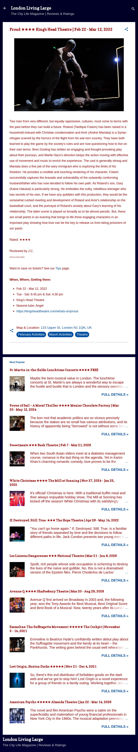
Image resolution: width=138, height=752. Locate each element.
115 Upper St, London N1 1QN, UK (66, 327)
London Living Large (31, 8)
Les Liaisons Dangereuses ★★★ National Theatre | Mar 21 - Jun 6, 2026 (63, 556)
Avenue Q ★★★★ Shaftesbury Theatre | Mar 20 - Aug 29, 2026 (57, 591)
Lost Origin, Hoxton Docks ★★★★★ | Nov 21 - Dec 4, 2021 (53, 666)
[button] (126, 29)
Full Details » (115, 394)
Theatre (82, 334)
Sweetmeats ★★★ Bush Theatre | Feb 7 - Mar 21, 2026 (50, 445)
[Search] (133, 9)
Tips (58, 268)
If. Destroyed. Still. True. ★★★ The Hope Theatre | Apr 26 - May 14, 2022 (64, 520)
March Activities (60, 334)
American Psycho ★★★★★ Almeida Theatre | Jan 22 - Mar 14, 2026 (60, 702)
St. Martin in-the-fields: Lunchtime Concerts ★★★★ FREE (54, 370)
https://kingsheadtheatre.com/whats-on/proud (47, 311)
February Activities (31, 334)
